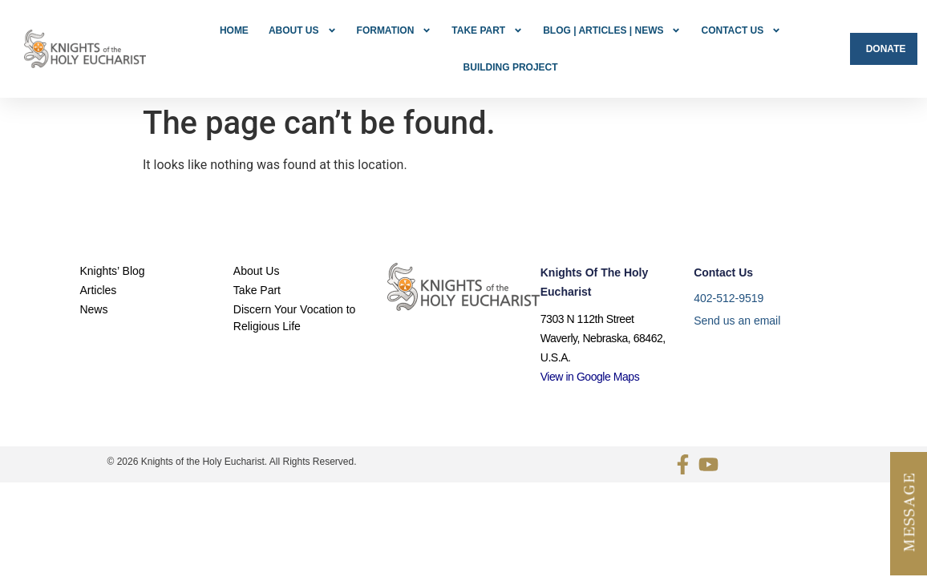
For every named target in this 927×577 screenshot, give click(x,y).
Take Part (487, 30)
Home (234, 30)
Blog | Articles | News (612, 30)
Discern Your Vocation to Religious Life (294, 282)
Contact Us (741, 30)
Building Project (511, 67)
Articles (97, 254)
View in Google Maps (590, 341)
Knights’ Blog (111, 235)
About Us (303, 30)
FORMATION (394, 30)
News (93, 274)
